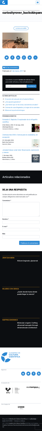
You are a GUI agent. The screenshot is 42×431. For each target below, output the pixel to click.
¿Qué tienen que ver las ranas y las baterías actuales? (21, 104)
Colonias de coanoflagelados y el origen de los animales (22, 107)
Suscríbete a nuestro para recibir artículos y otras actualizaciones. (20, 81)
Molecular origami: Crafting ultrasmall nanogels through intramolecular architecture (27, 325)
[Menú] (38, 2)
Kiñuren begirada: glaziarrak (27, 261)
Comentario (6, 200)
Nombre (5, 219)
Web (3, 234)
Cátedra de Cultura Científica (18, 419)
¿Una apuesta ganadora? (13, 102)
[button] (7, 57)
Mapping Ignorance (10, 320)
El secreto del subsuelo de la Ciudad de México (19, 99)
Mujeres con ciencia (10, 289)
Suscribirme (31, 86)
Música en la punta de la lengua (15, 110)
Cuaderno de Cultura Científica (17, 423)
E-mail (4, 226)
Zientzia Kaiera (8, 258)
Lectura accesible (21, 28)
